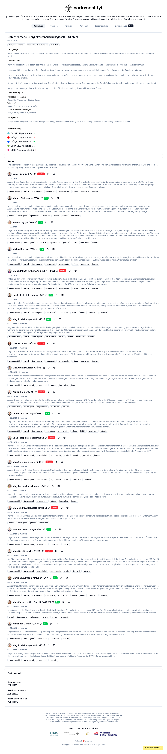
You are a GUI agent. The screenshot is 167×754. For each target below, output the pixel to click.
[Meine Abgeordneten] (88, 734)
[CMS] (54, 734)
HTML (15, 685)
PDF (9, 685)
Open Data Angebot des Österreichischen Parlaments (89, 713)
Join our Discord (77, 744)
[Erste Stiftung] (71, 734)
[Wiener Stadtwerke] (105, 734)
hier (52, 717)
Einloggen (66, 744)
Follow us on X (89, 744)
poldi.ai (90, 741)
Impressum (100, 744)
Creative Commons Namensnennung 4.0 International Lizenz (78, 715)
